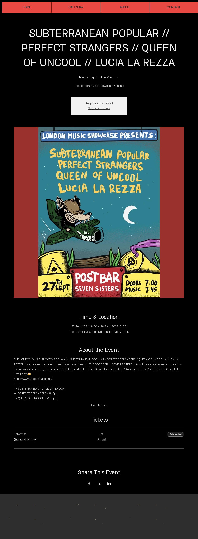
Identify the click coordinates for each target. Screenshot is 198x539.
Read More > (99, 405)
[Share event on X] (99, 483)
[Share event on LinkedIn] (109, 483)
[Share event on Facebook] (89, 483)
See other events (99, 108)
